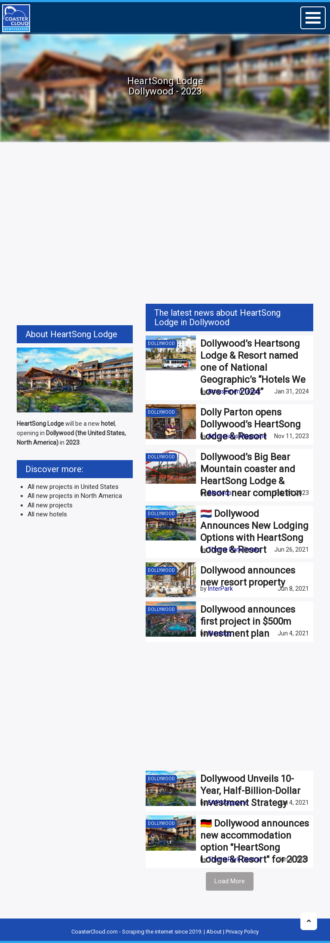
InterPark (220, 588)
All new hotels (47, 514)
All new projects (50, 505)
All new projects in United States (73, 487)
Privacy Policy (242, 931)
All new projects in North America (75, 496)
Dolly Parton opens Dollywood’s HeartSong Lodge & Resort (250, 424)
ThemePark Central (234, 859)
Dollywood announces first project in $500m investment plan (247, 621)
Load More (229, 881)
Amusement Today (234, 391)
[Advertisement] (165, 213)
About (214, 931)
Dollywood (161, 343)
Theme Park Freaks (234, 549)
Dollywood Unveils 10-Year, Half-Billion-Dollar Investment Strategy (250, 790)
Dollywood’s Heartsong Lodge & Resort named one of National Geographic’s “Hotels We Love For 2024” (253, 367)
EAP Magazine (228, 802)
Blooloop (220, 492)
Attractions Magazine (237, 436)
